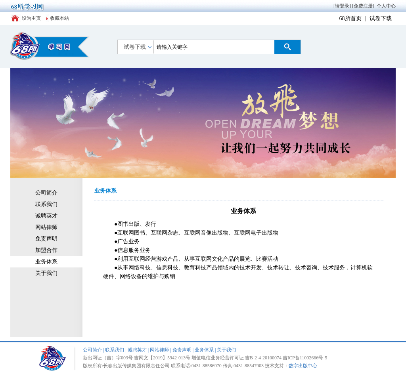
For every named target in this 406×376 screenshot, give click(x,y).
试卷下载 (381, 18)
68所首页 (350, 18)
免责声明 (46, 239)
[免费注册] (363, 6)
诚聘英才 (46, 216)
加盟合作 (46, 250)
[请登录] (342, 6)
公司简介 (46, 193)
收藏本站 (59, 18)
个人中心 (386, 6)
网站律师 (46, 227)
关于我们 (46, 273)
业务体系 (46, 262)
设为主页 (31, 18)
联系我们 (46, 204)
